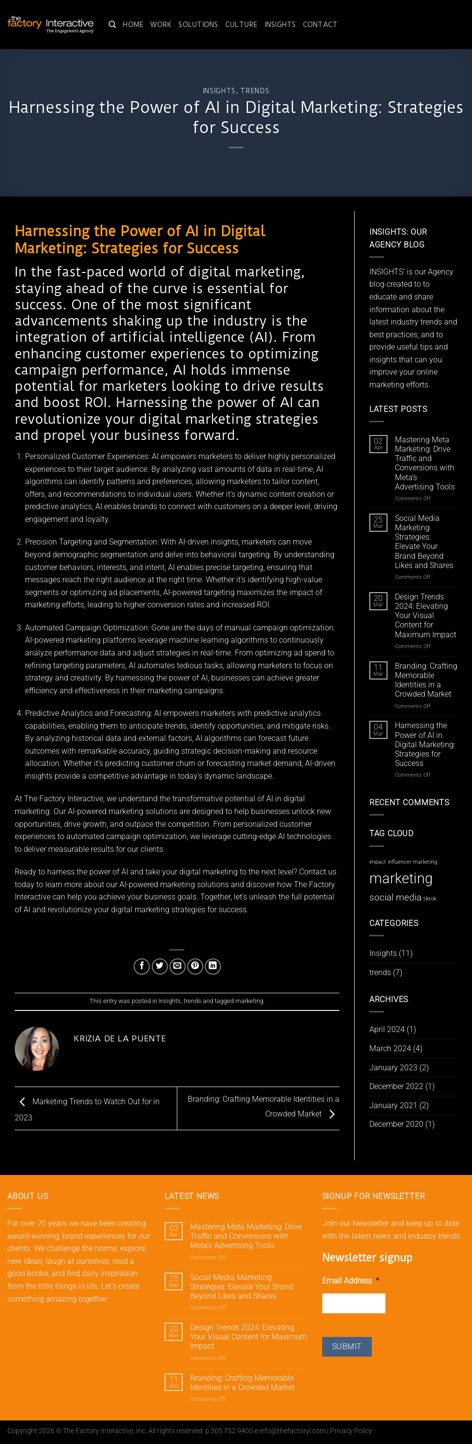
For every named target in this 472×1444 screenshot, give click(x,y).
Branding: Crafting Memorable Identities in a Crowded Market (426, 680)
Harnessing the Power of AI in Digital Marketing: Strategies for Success (425, 744)
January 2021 (393, 1105)
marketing (249, 1001)
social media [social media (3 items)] (395, 897)
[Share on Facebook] (142, 966)
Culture (241, 24)
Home (133, 24)
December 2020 (396, 1124)
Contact (320, 24)
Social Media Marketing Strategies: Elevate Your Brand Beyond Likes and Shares (424, 542)
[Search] (112, 24)
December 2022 (396, 1086)
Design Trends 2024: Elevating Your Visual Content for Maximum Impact (425, 615)
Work (160, 24)
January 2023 (393, 1067)
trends (254, 91)
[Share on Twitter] (160, 966)
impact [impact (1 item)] (377, 862)
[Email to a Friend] (177, 966)
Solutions (198, 24)
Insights (280, 24)
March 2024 (390, 1048)
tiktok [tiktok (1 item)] (429, 899)
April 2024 (387, 1029)
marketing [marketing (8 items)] (401, 878)
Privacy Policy (351, 1431)
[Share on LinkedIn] (213, 966)
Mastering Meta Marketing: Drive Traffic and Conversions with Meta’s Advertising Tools (425, 463)
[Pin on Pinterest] (195, 966)
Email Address (350, 1280)
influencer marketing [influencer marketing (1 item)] (412, 862)
